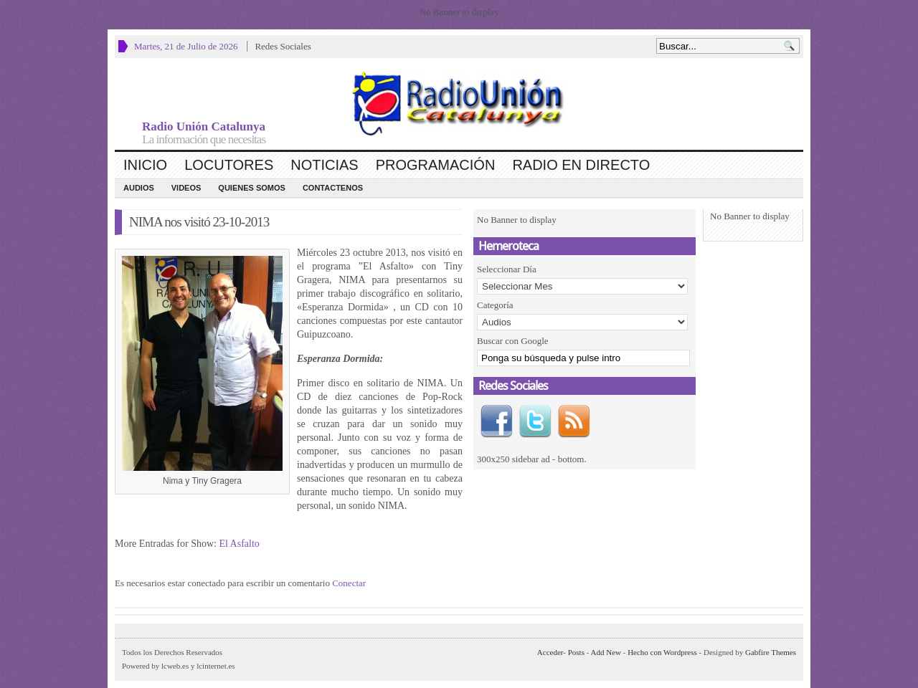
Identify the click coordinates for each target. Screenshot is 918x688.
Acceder (550, 652)
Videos (186, 187)
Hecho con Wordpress (662, 652)
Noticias (324, 165)
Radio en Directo (581, 165)
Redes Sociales (283, 46)
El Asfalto (239, 543)
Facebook (496, 421)
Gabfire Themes (770, 652)
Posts (576, 652)
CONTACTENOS (333, 187)
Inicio (145, 165)
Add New (606, 652)
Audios (138, 187)
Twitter (535, 421)
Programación (436, 165)
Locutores (228, 165)
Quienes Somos (251, 187)
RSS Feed (574, 421)
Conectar (349, 583)
